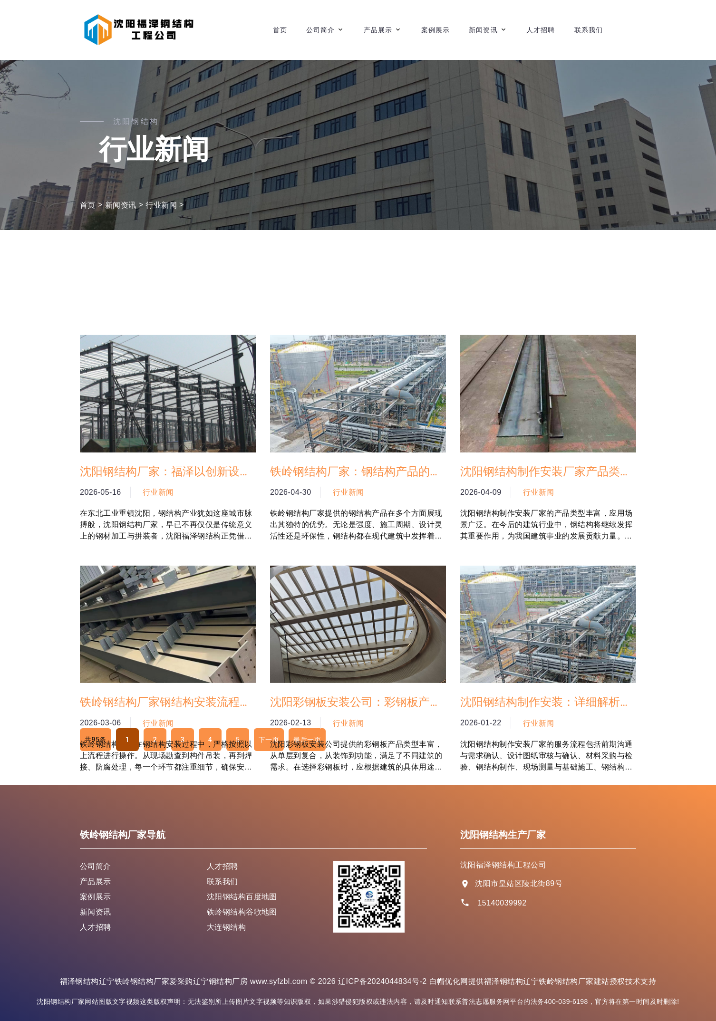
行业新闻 (161, 205)
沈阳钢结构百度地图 (242, 897)
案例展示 (435, 30)
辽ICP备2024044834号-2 (382, 981)
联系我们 (588, 30)
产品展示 (378, 30)
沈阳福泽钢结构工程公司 (503, 865)
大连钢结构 (226, 927)
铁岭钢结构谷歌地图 (242, 912)
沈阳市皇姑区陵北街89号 (518, 883)
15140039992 (501, 903)
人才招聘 (540, 30)
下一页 (269, 739)
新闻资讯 (483, 30)
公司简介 (320, 30)
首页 (280, 30)
